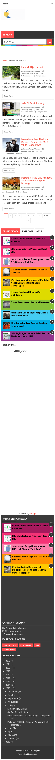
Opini (20, 154)
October (12, 695)
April (10, 731)
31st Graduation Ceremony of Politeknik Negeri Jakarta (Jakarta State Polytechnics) (30, 283)
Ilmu (15, 645)
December (13, 692)
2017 (8, 675)
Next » (46, 216)
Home (4, 61)
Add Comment (27, 112)
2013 (8, 688)
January (12, 738)
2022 (8, 661)
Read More (9, 96)
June (10, 728)
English (7, 645)
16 (39, 216)
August (11, 702)
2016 (8, 678)
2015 (8, 681)
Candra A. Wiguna (33, 751)
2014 (8, 685)
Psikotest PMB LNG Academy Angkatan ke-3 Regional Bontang (36, 180)
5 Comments (26, 76)
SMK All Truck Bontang (32, 103)
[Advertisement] (28, 25)
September (13, 698)
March (11, 735)
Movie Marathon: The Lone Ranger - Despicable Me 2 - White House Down (35, 142)
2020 (8, 668)
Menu (7, 35)
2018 (8, 671)
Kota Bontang (26, 645)
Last (27, 221)
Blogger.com (32, 754)
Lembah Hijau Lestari (32, 67)
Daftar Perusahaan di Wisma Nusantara (30, 302)
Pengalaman (41, 76)
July (10, 705)
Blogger (33, 513)
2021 (8, 664)
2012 (8, 742)
